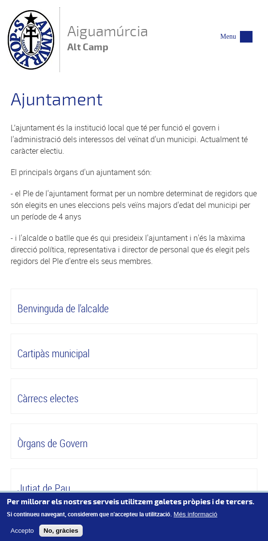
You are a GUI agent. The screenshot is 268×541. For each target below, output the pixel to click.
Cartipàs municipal (53, 353)
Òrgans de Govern (52, 443)
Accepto (22, 533)
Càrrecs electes (47, 398)
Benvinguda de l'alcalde (63, 308)
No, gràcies (61, 533)
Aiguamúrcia (107, 39)
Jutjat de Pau (43, 488)
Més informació (195, 517)
